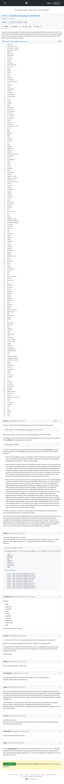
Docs (38, 774)
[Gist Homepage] (26, 3)
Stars (27, 26)
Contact (43, 774)
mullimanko (7, 731)
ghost (5, 743)
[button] (25, 22)
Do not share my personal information (32, 776)
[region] (32, 230)
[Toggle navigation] (5, 3)
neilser (5, 533)
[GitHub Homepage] (26, 779)
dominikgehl (7, 673)
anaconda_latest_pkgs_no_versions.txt (24, 16)
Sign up (56, 3)
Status (26, 774)
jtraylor (5, 636)
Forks (38, 26)
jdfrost (5, 661)
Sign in (49, 3)
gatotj (5, 687)
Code (5, 26)
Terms (10, 774)
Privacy (15, 774)
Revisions (15, 26)
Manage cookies (51, 774)
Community (32, 774)
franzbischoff (7, 597)
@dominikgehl (12, 748)
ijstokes (4, 16)
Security (21, 774)
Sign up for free (9, 764)
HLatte (5, 716)
